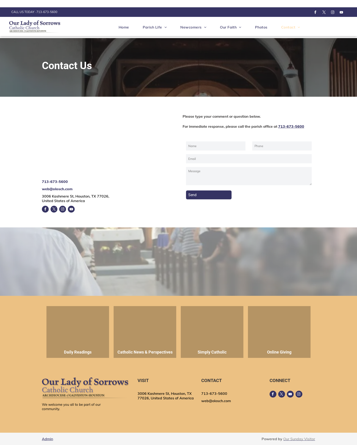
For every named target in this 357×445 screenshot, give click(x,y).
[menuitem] (124, 27)
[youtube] (341, 13)
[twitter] (324, 13)
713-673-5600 (46, 12)
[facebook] (315, 13)
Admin (47, 439)
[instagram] (332, 13)
